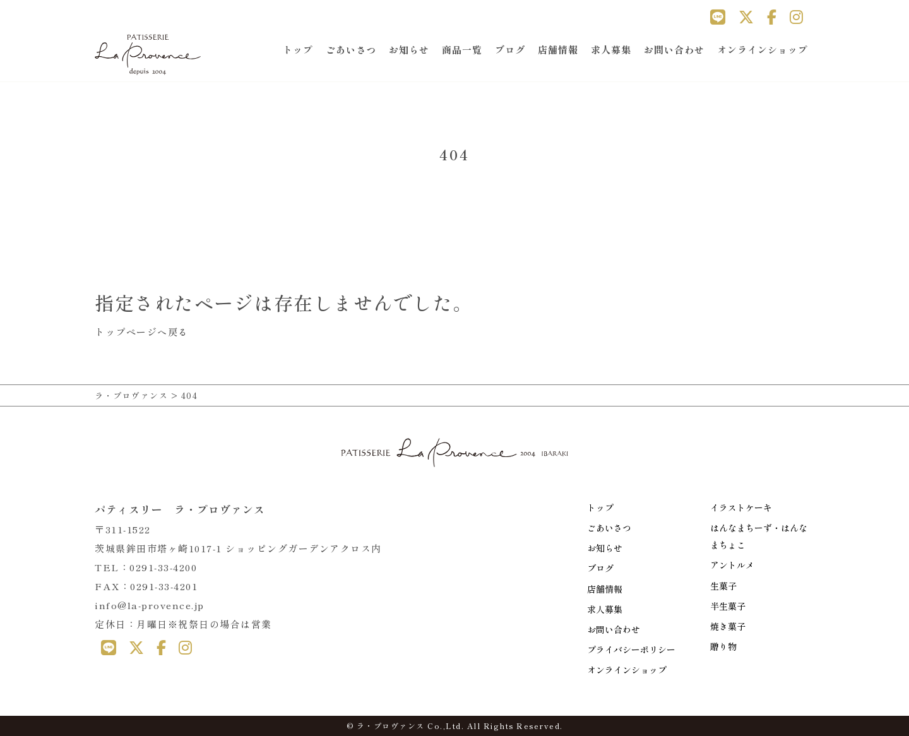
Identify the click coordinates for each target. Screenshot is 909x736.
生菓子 (723, 585)
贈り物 (723, 646)
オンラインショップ (762, 49)
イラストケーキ (741, 507)
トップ (298, 49)
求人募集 (611, 49)
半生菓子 (728, 606)
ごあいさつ (351, 49)
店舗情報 (558, 49)
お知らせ (409, 49)
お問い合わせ (674, 49)
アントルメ (732, 565)
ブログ (510, 49)
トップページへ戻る (142, 331)
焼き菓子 (728, 626)
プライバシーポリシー (631, 649)
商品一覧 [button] (462, 49)
